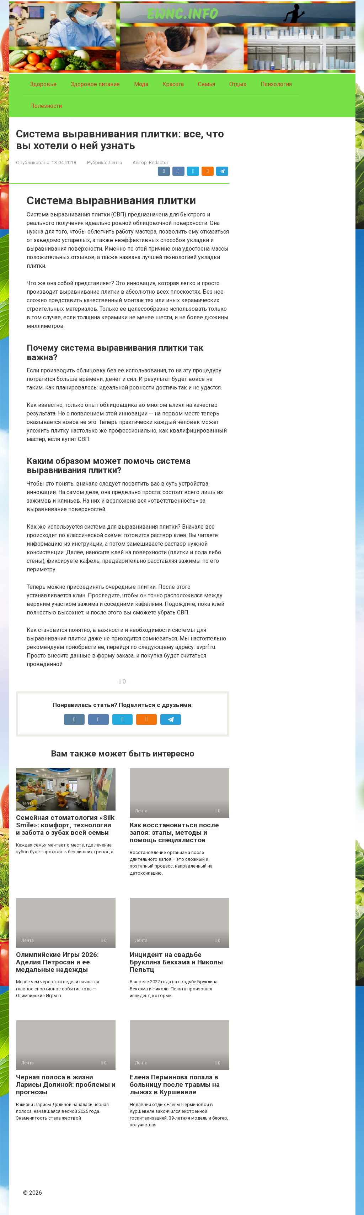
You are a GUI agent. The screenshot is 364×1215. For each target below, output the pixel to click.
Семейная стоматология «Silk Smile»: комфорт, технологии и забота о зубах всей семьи (65, 825)
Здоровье (43, 84)
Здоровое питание (95, 84)
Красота (173, 84)
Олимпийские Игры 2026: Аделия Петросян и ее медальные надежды (57, 962)
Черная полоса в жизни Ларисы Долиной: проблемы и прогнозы (66, 1084)
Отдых (237, 84)
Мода (141, 84)
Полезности (46, 106)
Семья (206, 84)
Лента (115, 162)
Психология (276, 84)
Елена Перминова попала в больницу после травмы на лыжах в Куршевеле (175, 1084)
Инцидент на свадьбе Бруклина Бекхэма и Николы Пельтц (176, 962)
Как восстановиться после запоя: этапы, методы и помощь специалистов (174, 832)
